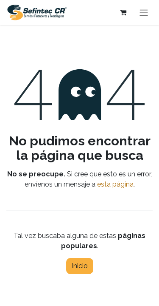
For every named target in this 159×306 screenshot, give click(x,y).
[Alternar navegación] (144, 12)
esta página (115, 184)
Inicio (80, 266)
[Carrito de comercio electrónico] (122, 12)
